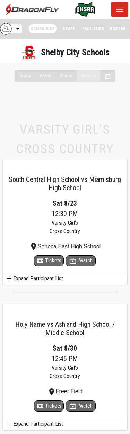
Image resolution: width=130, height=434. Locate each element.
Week (45, 75)
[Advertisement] (65, 107)
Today (25, 75)
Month (66, 75)
